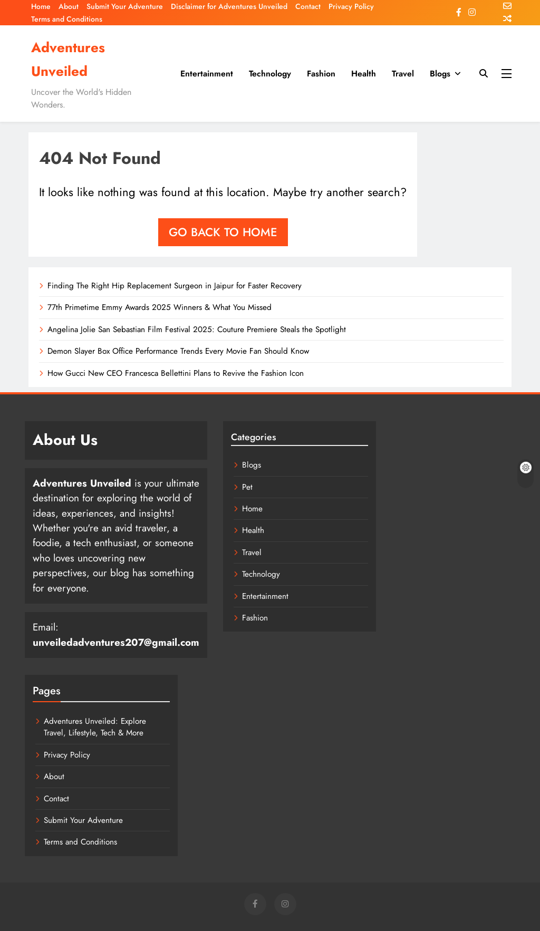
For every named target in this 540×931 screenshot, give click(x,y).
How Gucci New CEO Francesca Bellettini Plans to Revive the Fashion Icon (170, 373)
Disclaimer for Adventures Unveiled (229, 6)
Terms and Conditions (66, 19)
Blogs (440, 73)
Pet (219, 487)
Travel (403, 73)
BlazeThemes (166, 910)
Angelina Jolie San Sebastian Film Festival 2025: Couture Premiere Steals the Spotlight (191, 329)
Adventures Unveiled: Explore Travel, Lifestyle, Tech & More (105, 700)
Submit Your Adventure (124, 6)
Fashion (321, 73)
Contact (308, 6)
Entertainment (206, 73)
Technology (270, 73)
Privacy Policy (351, 6)
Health (363, 73)
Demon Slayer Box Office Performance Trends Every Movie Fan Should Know (174, 351)
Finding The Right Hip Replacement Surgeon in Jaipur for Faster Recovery (170, 286)
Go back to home (223, 232)
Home (41, 6)
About (69, 6)
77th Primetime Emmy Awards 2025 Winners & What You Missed (156, 307)
